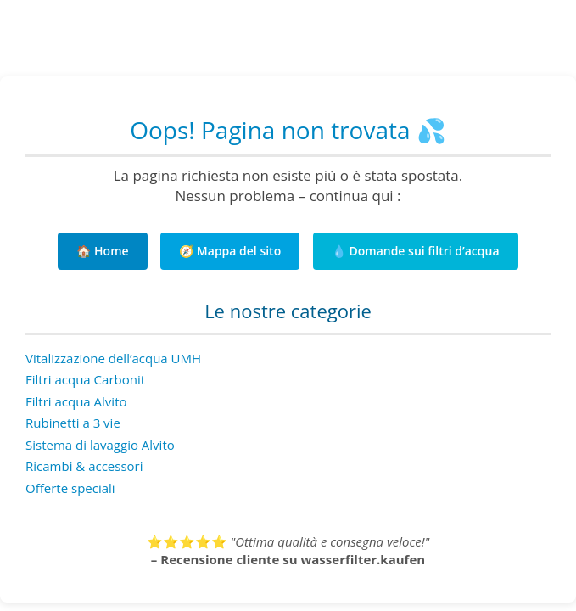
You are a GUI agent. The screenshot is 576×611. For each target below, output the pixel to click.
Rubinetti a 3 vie (72, 422)
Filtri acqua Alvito (76, 401)
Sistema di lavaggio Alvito (100, 444)
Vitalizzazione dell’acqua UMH (113, 358)
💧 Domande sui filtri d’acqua (416, 251)
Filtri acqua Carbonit (85, 379)
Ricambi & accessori (84, 465)
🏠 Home (102, 251)
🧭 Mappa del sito (230, 251)
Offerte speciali (70, 487)
